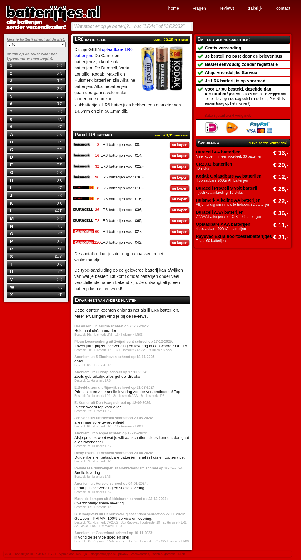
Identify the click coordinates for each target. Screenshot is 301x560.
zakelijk (255, 8)
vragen (199, 8)
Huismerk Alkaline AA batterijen (228, 200)
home (173, 8)
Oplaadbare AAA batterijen (223, 224)
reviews (227, 8)
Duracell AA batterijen (218, 152)
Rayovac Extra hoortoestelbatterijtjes (234, 236)
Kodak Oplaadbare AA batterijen (229, 176)
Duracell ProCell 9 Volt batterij (226, 188)
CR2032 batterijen (214, 164)
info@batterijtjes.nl (103, 554)
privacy (123, 554)
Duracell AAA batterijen (220, 212)
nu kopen (179, 145)
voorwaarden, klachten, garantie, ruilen (158, 554)
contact (283, 8)
